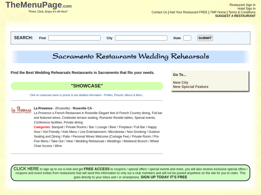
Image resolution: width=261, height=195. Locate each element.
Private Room (141, 136)
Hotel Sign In (247, 8)
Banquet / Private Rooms (69, 127)
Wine (58, 146)
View (69, 141)
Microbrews (116, 132)
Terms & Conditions (242, 12)
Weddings (114, 141)
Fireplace (125, 127)
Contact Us (159, 12)
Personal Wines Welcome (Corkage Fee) (101, 136)
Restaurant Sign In (243, 5)
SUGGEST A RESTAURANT (235, 16)
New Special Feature (190, 87)
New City (180, 82)
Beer (113, 127)
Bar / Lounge (98, 127)
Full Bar (139, 127)
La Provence (43, 108)
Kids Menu (69, 132)
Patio (66, 136)
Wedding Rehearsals (90, 141)
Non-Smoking (136, 132)
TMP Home (218, 12)
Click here (26, 169)
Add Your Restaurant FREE (189, 12)
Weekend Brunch (135, 141)
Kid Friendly (51, 132)
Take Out (57, 141)
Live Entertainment (93, 132)
